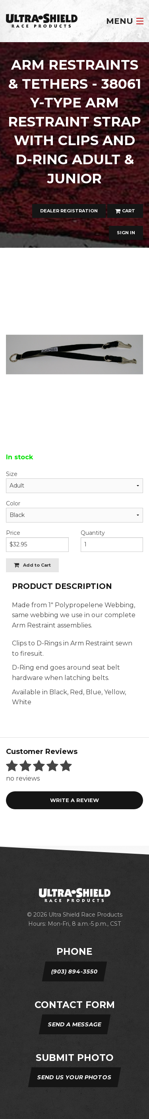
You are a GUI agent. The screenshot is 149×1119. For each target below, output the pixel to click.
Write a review (74, 800)
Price (13, 532)
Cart (125, 211)
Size (11, 474)
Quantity (93, 532)
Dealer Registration (69, 211)
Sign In (126, 232)
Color (13, 503)
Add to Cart (32, 565)
